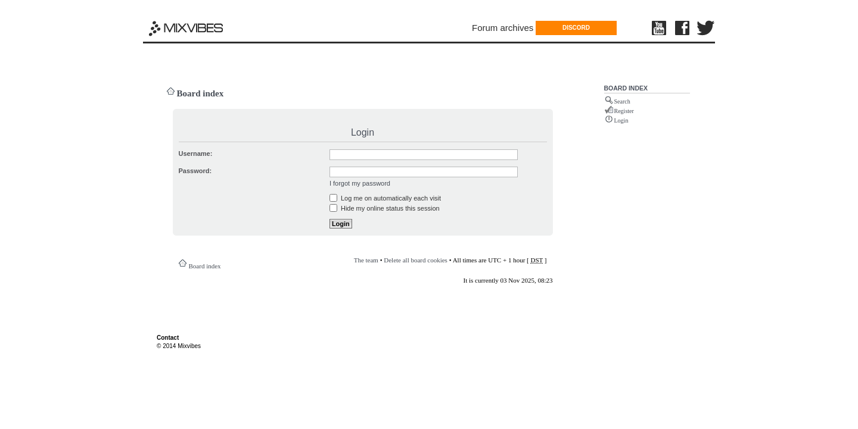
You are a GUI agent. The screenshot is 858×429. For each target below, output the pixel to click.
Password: (195, 170)
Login (621, 120)
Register (624, 111)
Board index (200, 93)
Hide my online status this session (384, 208)
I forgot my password (359, 183)
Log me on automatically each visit (385, 198)
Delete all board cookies (415, 260)
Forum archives (502, 28)
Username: (196, 153)
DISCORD (576, 27)
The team (366, 260)
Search (622, 101)
